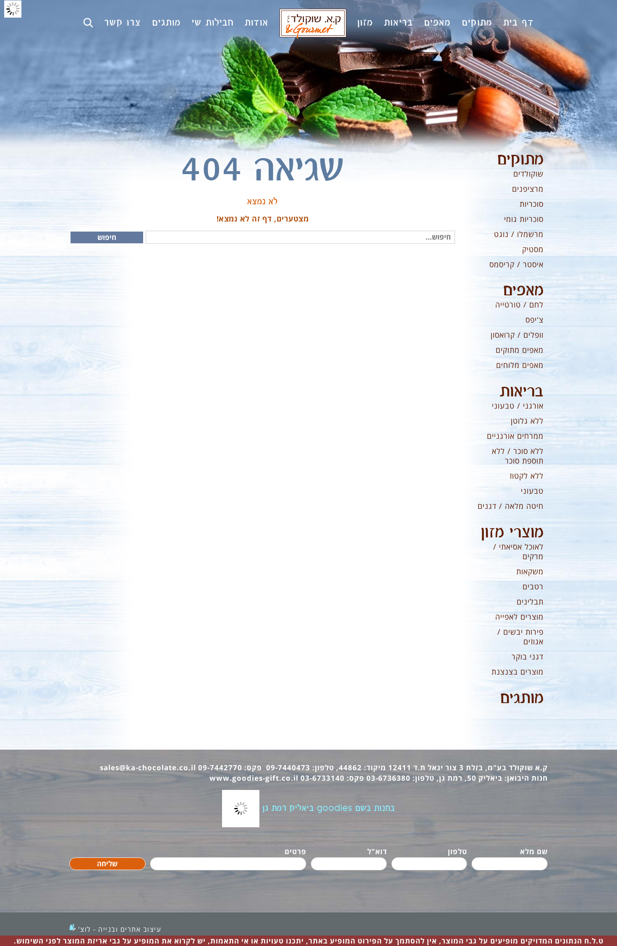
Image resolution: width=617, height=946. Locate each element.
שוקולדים (528, 174)
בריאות (522, 392)
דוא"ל (377, 851)
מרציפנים (528, 189)
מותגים (522, 698)
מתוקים (520, 160)
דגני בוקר (528, 657)
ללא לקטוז (527, 476)
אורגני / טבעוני (518, 406)
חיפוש (106, 237)
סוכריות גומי (524, 219)
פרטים (295, 851)
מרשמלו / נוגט (519, 234)
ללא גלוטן (527, 421)
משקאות (530, 571)
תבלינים (530, 602)
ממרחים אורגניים (515, 436)
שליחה (107, 863)
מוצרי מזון (512, 533)
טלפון (457, 851)
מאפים (523, 290)
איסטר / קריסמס (516, 264)
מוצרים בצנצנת (518, 672)
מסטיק (533, 249)
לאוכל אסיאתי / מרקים (518, 551)
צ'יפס (534, 320)
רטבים (533, 586)
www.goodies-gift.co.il (253, 778)
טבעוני (532, 491)
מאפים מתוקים (520, 350)
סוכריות (532, 204)
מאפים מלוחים (520, 365)
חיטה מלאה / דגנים (511, 506)
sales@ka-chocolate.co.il (148, 767)
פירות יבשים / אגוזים (520, 636)
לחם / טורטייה (519, 305)
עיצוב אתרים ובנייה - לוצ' (120, 929)
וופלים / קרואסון (517, 335)
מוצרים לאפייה (519, 617)
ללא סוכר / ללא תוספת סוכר (518, 456)
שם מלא (534, 851)
